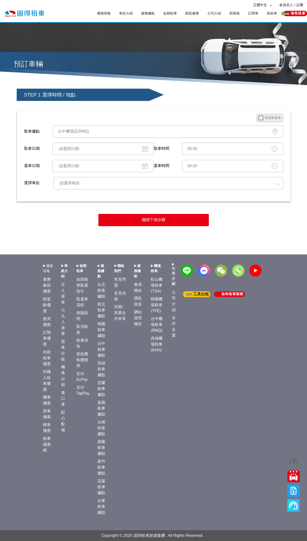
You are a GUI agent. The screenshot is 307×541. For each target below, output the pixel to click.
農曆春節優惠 (47, 285)
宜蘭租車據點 (101, 389)
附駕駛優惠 (47, 305)
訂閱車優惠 (47, 338)
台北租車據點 (101, 290)
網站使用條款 (138, 318)
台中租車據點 (101, 349)
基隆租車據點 (101, 448)
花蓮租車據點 (101, 487)
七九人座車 (63, 322)
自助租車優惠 (47, 358)
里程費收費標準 (82, 360)
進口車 (63, 398)
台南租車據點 (101, 428)
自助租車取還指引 (82, 285)
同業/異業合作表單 (120, 313)
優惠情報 (104, 13)
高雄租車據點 (101, 369)
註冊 (299, 5)
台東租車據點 (101, 506)
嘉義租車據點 (101, 408)
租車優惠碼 (47, 444)
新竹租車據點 (101, 467)
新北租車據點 (101, 310)
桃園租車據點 (101, 330)
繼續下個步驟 (153, 220)
